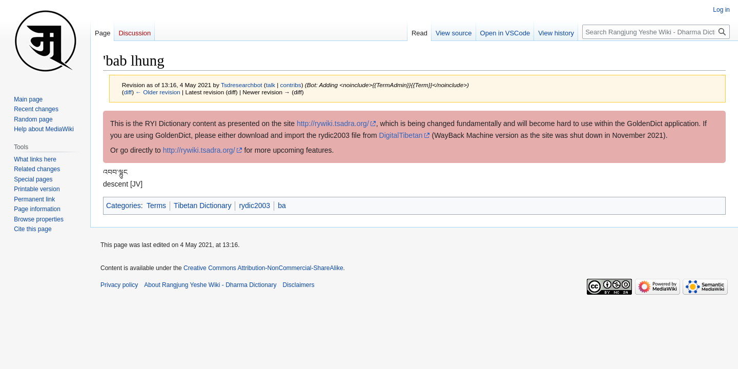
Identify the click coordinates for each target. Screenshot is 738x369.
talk (270, 84)
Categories (123, 205)
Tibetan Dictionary (202, 205)
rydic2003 (254, 205)
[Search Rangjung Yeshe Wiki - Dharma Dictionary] (656, 32)
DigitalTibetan (401, 135)
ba (282, 205)
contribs (290, 84)
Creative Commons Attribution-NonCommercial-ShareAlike (263, 268)
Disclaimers (299, 285)
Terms (156, 205)
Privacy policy (119, 285)
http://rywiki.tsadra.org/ (333, 123)
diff (128, 92)
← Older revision (157, 92)
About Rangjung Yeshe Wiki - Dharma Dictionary (210, 285)
